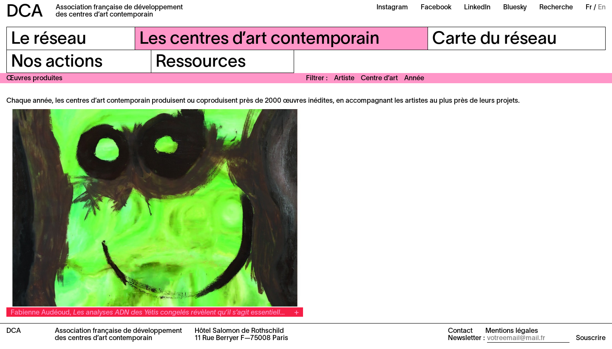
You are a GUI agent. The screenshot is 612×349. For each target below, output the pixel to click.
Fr (589, 8)
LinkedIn (477, 8)
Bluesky (515, 8)
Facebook (436, 8)
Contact (460, 331)
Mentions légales (511, 331)
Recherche (556, 8)
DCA (24, 12)
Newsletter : (466, 338)
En (602, 8)
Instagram (392, 8)
